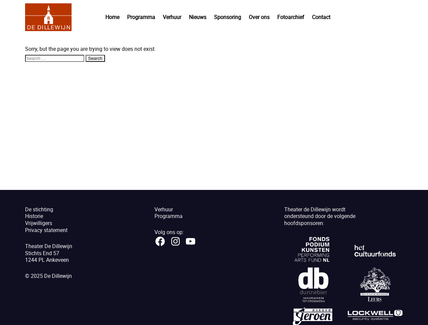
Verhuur (172, 17)
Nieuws (197, 17)
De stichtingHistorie (39, 213)
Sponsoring (227, 17)
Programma (141, 17)
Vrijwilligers (38, 223)
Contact (321, 17)
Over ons (259, 17)
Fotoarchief (290, 17)
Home (112, 17)
